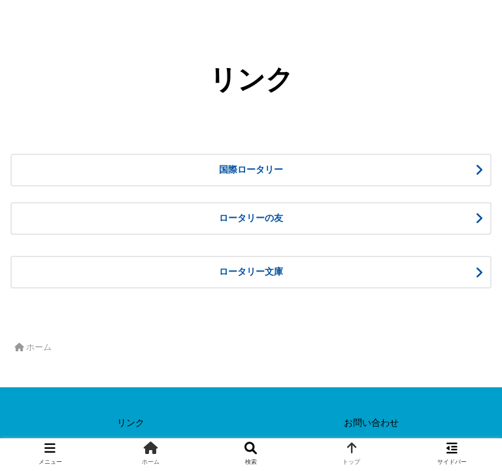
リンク (130, 422)
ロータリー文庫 (324, 271)
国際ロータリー (324, 169)
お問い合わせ (371, 422)
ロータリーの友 (315, 218)
